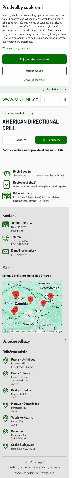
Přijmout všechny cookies (34, 59)
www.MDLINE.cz (20, 99)
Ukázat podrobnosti (34, 79)
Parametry (51, 140)
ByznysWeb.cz (46, 472)
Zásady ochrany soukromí (46, 467)
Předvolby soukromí (19, 467)
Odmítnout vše (34, 70)
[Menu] (65, 99)
